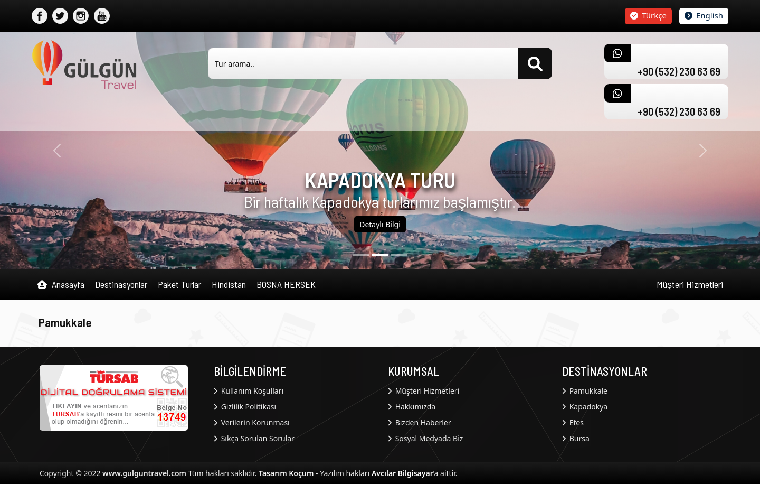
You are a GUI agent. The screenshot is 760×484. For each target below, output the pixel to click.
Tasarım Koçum (286, 473)
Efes (573, 422)
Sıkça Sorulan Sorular (254, 438)
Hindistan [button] (229, 284)
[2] (399, 255)
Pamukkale (584, 391)
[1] (380, 255)
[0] (361, 255)
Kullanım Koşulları (248, 391)
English (704, 15)
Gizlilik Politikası (245, 407)
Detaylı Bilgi (380, 224)
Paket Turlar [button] (179, 284)
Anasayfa (60, 285)
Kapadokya (584, 407)
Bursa (576, 438)
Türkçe (648, 15)
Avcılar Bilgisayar (402, 473)
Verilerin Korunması (252, 422)
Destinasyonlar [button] (121, 284)
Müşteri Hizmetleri (690, 284)
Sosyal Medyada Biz (425, 438)
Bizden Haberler (419, 422)
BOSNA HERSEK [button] (286, 284)
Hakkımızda (411, 407)
